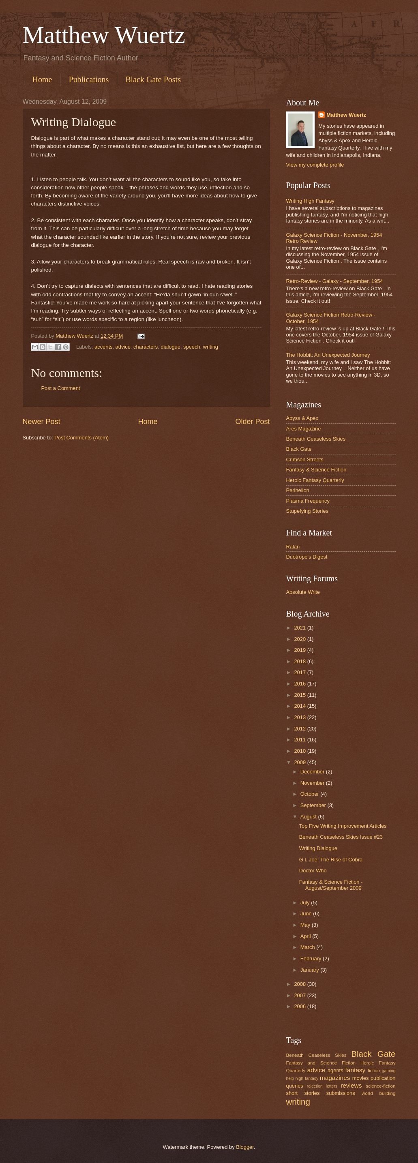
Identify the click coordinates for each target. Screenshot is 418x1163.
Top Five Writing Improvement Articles (343, 826)
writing (210, 346)
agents (335, 1070)
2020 (300, 639)
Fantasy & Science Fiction (316, 470)
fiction (374, 1070)
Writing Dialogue (318, 848)
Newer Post (41, 422)
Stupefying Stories (307, 511)
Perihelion (297, 490)
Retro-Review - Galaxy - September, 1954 (334, 281)
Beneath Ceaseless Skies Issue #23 (341, 837)
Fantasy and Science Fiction (321, 1062)
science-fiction (380, 1086)
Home (42, 79)
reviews (351, 1085)
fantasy (355, 1070)
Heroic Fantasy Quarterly (315, 480)
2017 (300, 672)
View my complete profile (315, 165)
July (305, 903)
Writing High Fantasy (310, 201)
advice (123, 346)
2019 (300, 650)
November (313, 783)
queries (294, 1086)
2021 (300, 628)
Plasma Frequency (308, 501)
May (306, 925)
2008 (300, 984)
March (308, 947)
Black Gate (299, 449)
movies (360, 1078)
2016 (300, 684)
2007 (300, 995)
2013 (300, 717)
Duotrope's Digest (307, 557)
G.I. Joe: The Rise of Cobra (330, 860)
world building (379, 1093)
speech (191, 346)
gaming (389, 1071)
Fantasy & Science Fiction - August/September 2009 (331, 885)
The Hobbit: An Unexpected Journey (328, 355)
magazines (335, 1077)
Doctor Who (313, 870)
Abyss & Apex (302, 418)
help (290, 1078)
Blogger (245, 1147)
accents (103, 346)
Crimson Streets (305, 459)
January (310, 970)
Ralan (293, 547)
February (311, 958)
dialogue (170, 346)
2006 (300, 1006)
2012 (300, 729)
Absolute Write (303, 592)
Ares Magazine (303, 429)
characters (145, 346)
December (313, 772)
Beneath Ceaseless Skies (316, 439)
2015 (300, 695)
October (310, 794)
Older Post (252, 422)
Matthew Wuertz (104, 34)
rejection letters (322, 1086)
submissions (340, 1093)
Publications (89, 79)
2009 (300, 762)
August (309, 817)
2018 (300, 661)
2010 (300, 751)
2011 (300, 740)
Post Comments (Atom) (81, 438)
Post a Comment (60, 388)
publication (383, 1078)
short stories (303, 1093)
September (314, 805)
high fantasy (307, 1078)
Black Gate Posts (153, 79)
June (306, 913)
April (306, 936)
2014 (300, 706)
